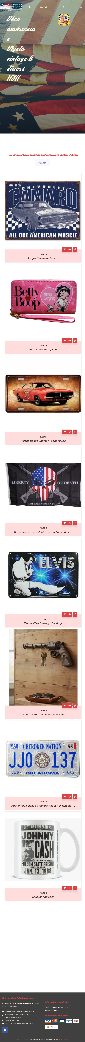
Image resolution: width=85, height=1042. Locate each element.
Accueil (42, 163)
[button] (81, 7)
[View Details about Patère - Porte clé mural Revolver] (75, 705)
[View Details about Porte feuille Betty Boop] (75, 340)
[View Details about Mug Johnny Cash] (75, 888)
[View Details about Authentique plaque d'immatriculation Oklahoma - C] (75, 796)
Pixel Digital (63, 1039)
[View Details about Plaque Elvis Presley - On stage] (75, 614)
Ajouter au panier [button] (64, 249)
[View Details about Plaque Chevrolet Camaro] (75, 249)
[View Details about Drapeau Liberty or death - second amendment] (75, 523)
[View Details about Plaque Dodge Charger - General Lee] (75, 432)
